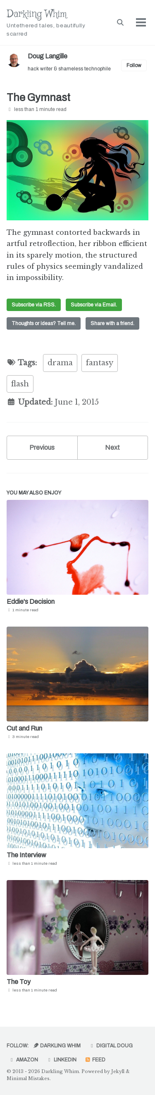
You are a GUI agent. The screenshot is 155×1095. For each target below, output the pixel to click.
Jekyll (117, 1071)
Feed (95, 1060)
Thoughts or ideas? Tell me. (44, 323)
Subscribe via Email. (94, 305)
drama (60, 362)
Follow (133, 65)
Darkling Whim (53, 23)
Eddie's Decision (31, 601)
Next (112, 447)
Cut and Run (24, 728)
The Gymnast (38, 97)
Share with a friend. (112, 323)
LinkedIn (61, 1060)
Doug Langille (47, 56)
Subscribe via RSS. (34, 305)
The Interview (26, 855)
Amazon (23, 1060)
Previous (42, 447)
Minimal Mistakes (28, 1078)
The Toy (19, 981)
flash (20, 383)
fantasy (99, 362)
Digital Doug (111, 1046)
